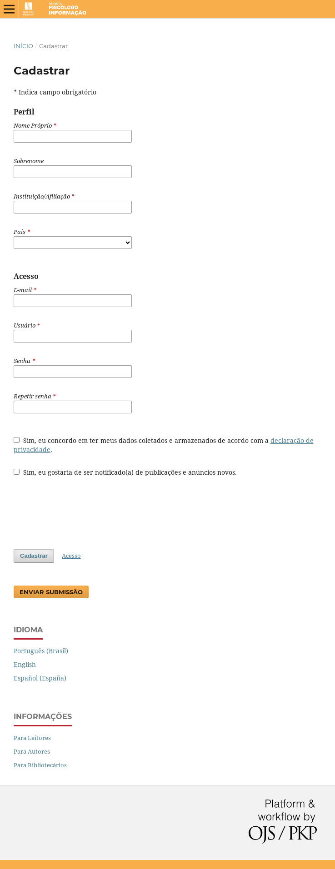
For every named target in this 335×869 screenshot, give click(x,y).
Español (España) (40, 678)
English (25, 664)
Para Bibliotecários (40, 765)
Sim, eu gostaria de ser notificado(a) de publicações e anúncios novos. (125, 472)
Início (23, 46)
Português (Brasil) (41, 650)
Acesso (71, 555)
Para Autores (32, 751)
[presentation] (83, 508)
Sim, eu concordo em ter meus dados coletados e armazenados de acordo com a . (164, 445)
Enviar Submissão (51, 592)
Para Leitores (32, 738)
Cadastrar (34, 555)
